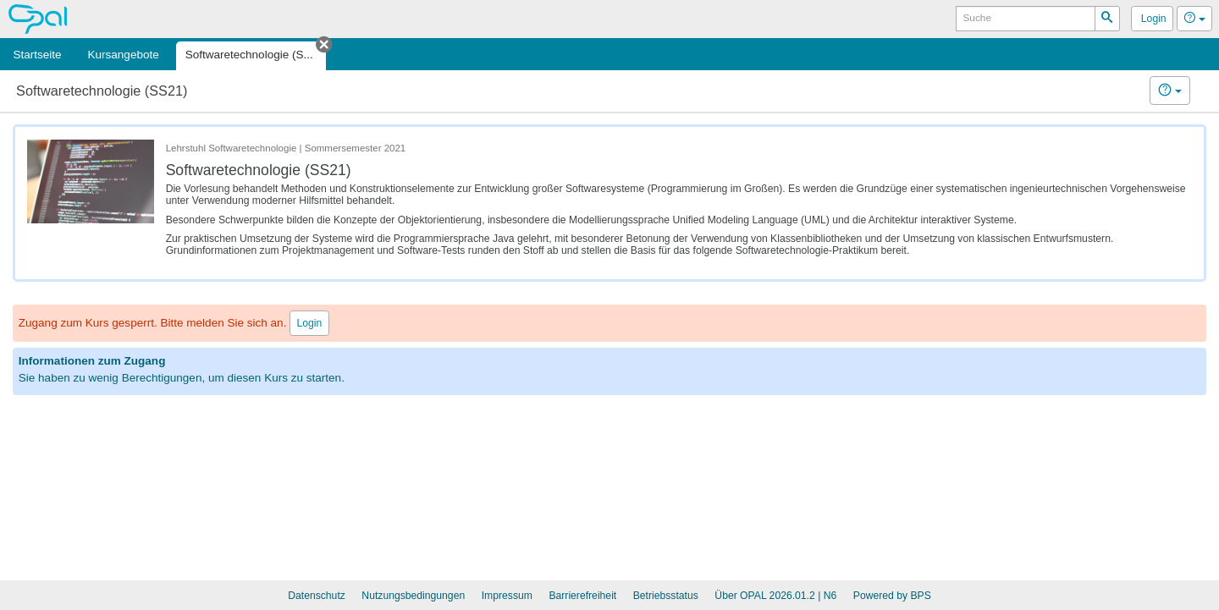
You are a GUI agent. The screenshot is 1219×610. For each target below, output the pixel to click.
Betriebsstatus (665, 596)
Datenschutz (316, 596)
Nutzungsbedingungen (413, 596)
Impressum (507, 596)
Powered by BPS (892, 596)
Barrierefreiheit (582, 596)
